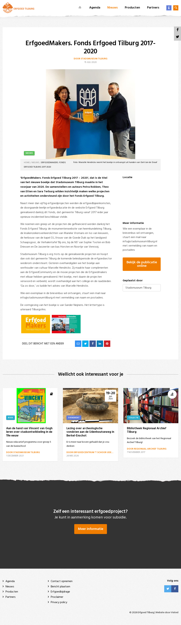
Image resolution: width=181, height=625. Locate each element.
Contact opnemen (61, 581)
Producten (132, 7)
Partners (153, 7)
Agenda (94, 7)
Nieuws (112, 7)
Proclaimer (57, 597)
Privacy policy (59, 602)
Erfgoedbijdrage (60, 592)
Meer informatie (90, 529)
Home (27, 162)
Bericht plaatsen (60, 586)
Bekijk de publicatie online (142, 264)
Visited (174, 613)
